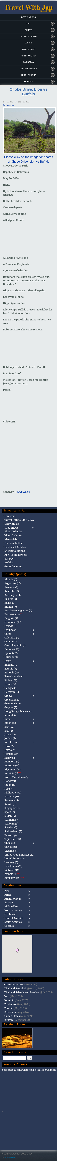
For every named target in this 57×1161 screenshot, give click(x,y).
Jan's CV (9, 558)
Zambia (8, 1008)
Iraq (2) (8, 730)
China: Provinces (14, 984)
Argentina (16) (12, 583)
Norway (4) (10, 780)
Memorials (10, 539)
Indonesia (10, 722)
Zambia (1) (12, 873)
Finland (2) (10, 680)
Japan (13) (10, 734)
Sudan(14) (10, 815)
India (7, 719)
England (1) (10, 664)
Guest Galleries (13, 566)
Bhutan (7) (10, 606)
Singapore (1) (12, 808)
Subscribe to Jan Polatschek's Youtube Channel (29, 1069)
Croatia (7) (10, 641)
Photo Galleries (13, 531)
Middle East (28, 49)
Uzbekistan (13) (13, 866)
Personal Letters (13, 543)
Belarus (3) (10, 598)
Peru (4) (8, 788)
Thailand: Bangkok (15, 988)
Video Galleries (13, 535)
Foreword (10, 516)
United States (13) (14, 858)
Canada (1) (10, 625)
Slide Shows (11, 527)
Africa (28, 30)
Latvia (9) (9, 749)
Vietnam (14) (11, 870)
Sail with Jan (11, 523)
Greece (8, 695)
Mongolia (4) (11, 761)
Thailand (9, 842)
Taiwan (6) (10, 835)
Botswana (8, 105)
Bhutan (8, 1019)
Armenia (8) (11, 587)
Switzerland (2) (13, 831)
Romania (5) (11, 800)
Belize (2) (9, 602)
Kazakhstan (11, 742)
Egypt (7, 660)
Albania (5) (10, 579)
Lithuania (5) (11, 753)
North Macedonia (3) (16, 777)
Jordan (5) (10, 738)
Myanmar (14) (12, 769)
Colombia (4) (11, 637)
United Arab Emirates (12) (19, 854)
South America (28, 75)
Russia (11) (10, 804)
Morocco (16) (11, 765)
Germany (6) (11, 691)
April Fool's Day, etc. (16, 554)
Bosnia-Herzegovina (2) (18, 610)
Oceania (28, 82)
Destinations (28, 17)
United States (12, 1016)
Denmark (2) (11, 649)
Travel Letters (22, 491)
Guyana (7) (10, 707)
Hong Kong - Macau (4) (17, 711)
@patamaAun (9, 1157)
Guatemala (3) (12, 703)
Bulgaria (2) (11, 618)
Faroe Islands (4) (13, 676)
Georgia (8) (10, 687)
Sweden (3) (10, 827)
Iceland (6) (10, 715)
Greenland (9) (12, 699)
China (7, 633)
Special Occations (14, 550)
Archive (8, 562)
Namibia (9, 1000)
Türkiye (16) (11, 846)
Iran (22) (9, 726)
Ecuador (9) (11, 656)
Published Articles (15, 547)
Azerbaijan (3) (12, 595)
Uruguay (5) (11, 862)
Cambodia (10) (12, 622)
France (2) (10, 684)
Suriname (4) (11, 819)
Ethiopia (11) (11, 672)
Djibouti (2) (11, 653)
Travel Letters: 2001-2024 (19, 519)
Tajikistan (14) (12, 839)
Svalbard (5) (11, 823)
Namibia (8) (12, 773)
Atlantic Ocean (29, 36)
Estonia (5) (10, 668)
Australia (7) (11, 591)
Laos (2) (9, 746)
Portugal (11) (11, 796)
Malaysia (9, 757)
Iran (6, 996)
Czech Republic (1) (14, 645)
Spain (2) (9, 811)
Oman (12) (10, 784)
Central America (28, 69)
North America (28, 56)
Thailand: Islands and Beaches (22, 992)
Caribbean (28, 62)
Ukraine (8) (10, 850)
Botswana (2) (13, 614)
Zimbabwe (10, 1004)
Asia (28, 24)
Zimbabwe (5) (14, 877)
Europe (28, 43)
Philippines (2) (12, 792)
